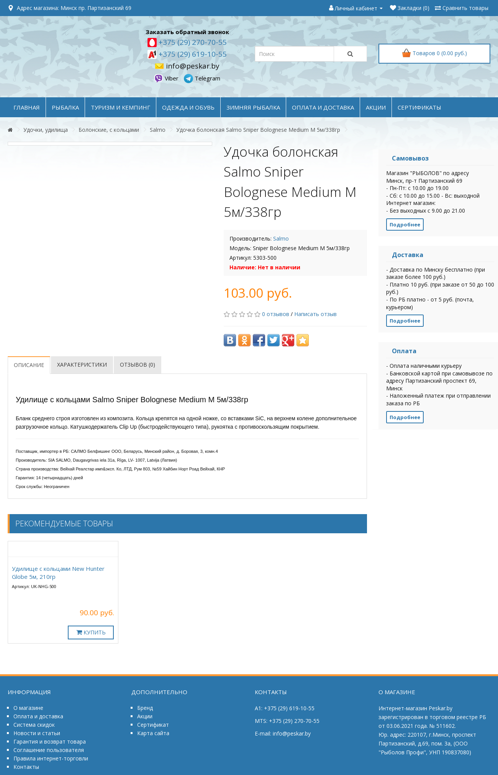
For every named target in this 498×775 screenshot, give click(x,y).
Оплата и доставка (38, 716)
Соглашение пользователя (48, 750)
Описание (29, 365)
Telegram (202, 78)
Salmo (157, 129)
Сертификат (153, 724)
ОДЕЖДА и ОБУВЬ (188, 107)
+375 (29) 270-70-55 (192, 42)
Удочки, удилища (45, 129)
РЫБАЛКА (65, 107)
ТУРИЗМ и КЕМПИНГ (120, 107)
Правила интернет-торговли (50, 758)
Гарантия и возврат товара (49, 741)
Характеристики (82, 364)
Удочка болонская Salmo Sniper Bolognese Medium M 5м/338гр (258, 129)
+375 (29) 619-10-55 (192, 54)
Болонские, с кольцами (109, 129)
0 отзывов (275, 314)
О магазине (28, 707)
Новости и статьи (36, 733)
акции (376, 107)
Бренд (145, 707)
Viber (167, 78)
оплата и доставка (323, 107)
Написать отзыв (315, 314)
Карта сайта (153, 733)
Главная (26, 107)
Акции (144, 716)
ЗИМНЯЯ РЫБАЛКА (253, 107)
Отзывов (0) (137, 364)
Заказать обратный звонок (187, 32)
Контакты (26, 766)
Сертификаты (419, 107)
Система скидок (34, 724)
